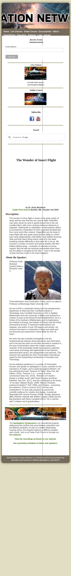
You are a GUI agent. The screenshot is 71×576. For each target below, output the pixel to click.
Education (21, 35)
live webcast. (15, 435)
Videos (56, 31)
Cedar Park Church (21, 210)
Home (6, 31)
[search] (35, 137)
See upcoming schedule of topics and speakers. (35, 443)
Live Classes (16, 31)
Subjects (32, 35)
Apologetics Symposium (24, 423)
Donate (47, 35)
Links (40, 35)
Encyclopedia (45, 31)
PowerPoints (10, 35)
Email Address (10, 47)
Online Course (30, 31)
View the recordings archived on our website (35, 439)
